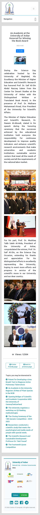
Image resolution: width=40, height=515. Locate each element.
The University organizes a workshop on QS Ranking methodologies (17, 410)
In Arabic (20, 51)
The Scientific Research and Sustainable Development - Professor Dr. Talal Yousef (18, 438)
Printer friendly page (12, 366)
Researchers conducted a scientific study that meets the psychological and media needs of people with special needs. (19, 429)
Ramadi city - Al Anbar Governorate (24, 465)
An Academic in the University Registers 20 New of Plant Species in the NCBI (19, 390)
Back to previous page (27, 366)
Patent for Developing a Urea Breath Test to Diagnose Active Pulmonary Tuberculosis (19, 382)
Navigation (8, 19)
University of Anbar (20, 462)
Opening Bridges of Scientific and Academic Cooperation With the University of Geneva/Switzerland (19, 400)
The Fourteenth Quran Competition (16, 446)
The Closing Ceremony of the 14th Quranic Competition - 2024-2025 (19, 418)
